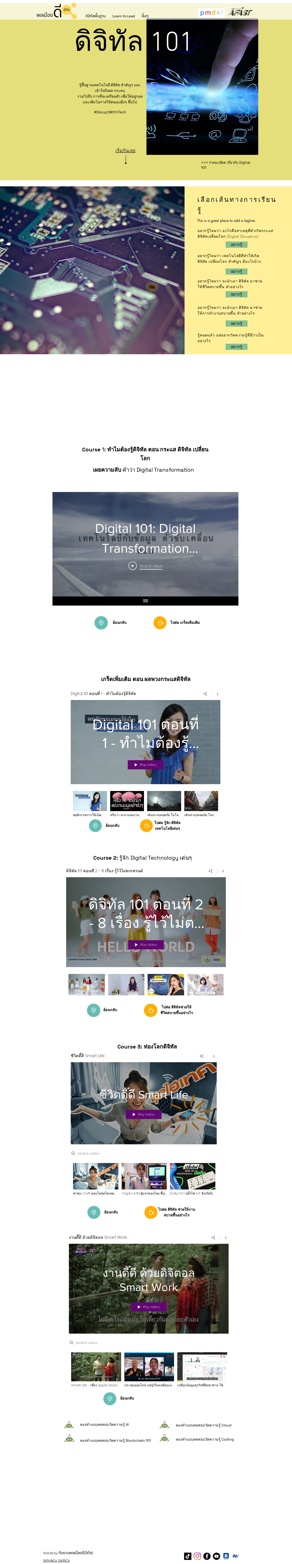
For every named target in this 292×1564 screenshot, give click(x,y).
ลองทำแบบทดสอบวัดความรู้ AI (104, 1424)
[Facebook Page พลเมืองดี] (207, 1556)
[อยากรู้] (237, 271)
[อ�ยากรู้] (237, 245)
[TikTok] (187, 1556)
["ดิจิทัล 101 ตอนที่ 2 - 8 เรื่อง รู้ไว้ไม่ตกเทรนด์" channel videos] (146, 988)
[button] (95, 16)
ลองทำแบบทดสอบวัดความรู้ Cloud (203, 1425)
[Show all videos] (145, 601)
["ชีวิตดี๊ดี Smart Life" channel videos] (144, 1182)
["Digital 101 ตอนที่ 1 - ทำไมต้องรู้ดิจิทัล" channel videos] (145, 807)
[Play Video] (145, 565)
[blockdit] (226, 1556)
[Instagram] (197, 1556)
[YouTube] (216, 1556)
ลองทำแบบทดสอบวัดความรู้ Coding (205, 1439)
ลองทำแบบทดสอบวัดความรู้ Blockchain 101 (115, 1440)
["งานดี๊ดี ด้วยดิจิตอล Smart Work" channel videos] (149, 1373)
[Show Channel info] (215, 694)
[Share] (205, 694)
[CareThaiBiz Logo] (235, 1556)
